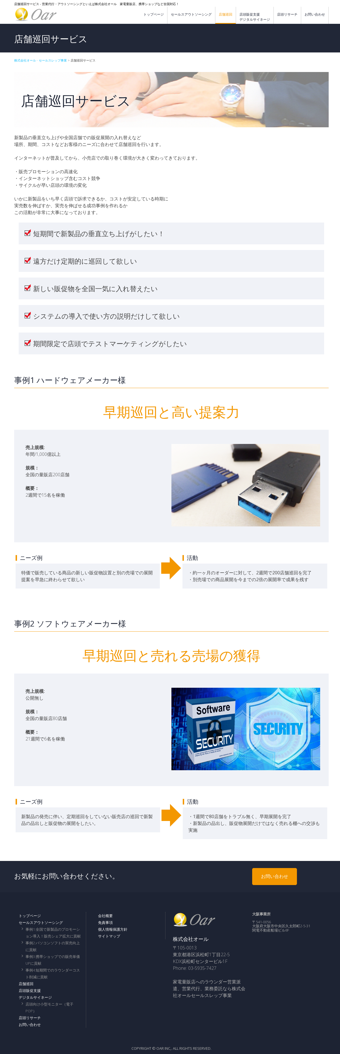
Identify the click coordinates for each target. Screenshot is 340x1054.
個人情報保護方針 (113, 929)
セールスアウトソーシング (191, 14)
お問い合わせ (315, 14)
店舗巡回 (225, 14)
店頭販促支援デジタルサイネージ (254, 17)
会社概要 (105, 915)
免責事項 (105, 922)
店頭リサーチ (287, 14)
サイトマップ (109, 936)
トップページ (153, 14)
